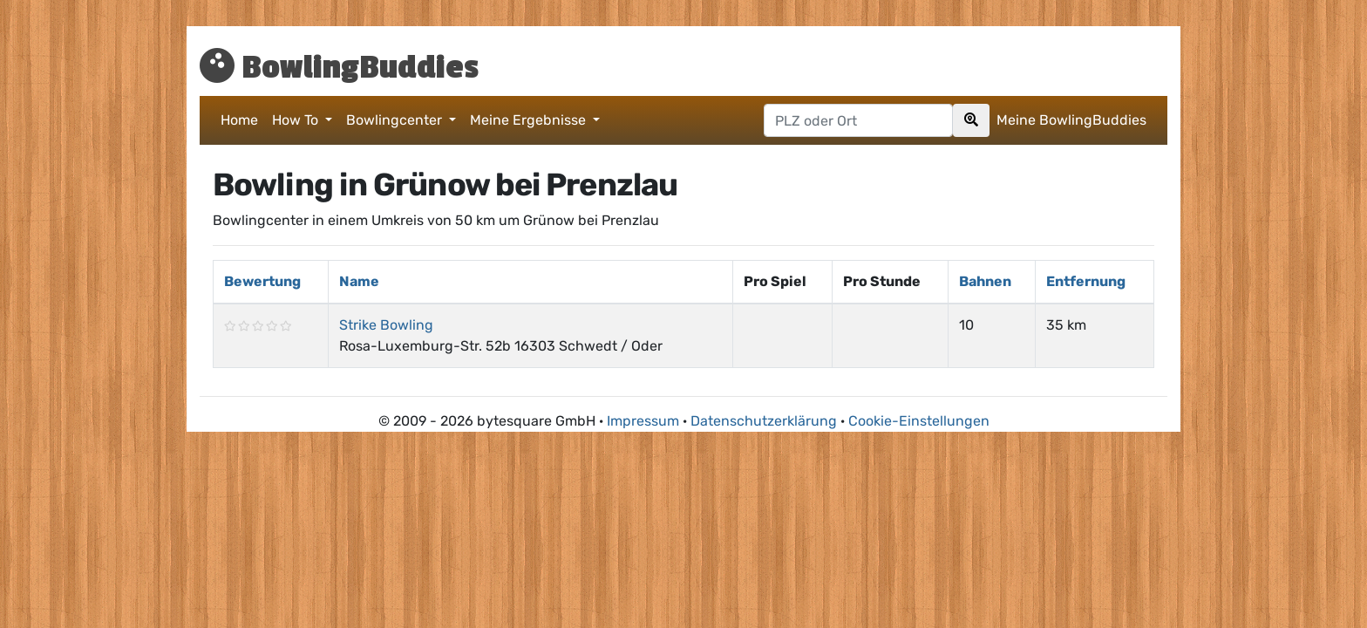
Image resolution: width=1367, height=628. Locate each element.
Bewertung (262, 281)
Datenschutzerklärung (763, 421)
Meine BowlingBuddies (1071, 120)
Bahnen (985, 281)
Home (239, 120)
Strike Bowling (386, 325)
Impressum (643, 421)
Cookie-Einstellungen (919, 421)
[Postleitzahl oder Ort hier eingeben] (858, 120)
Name (359, 281)
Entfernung (1086, 281)
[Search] (971, 120)
